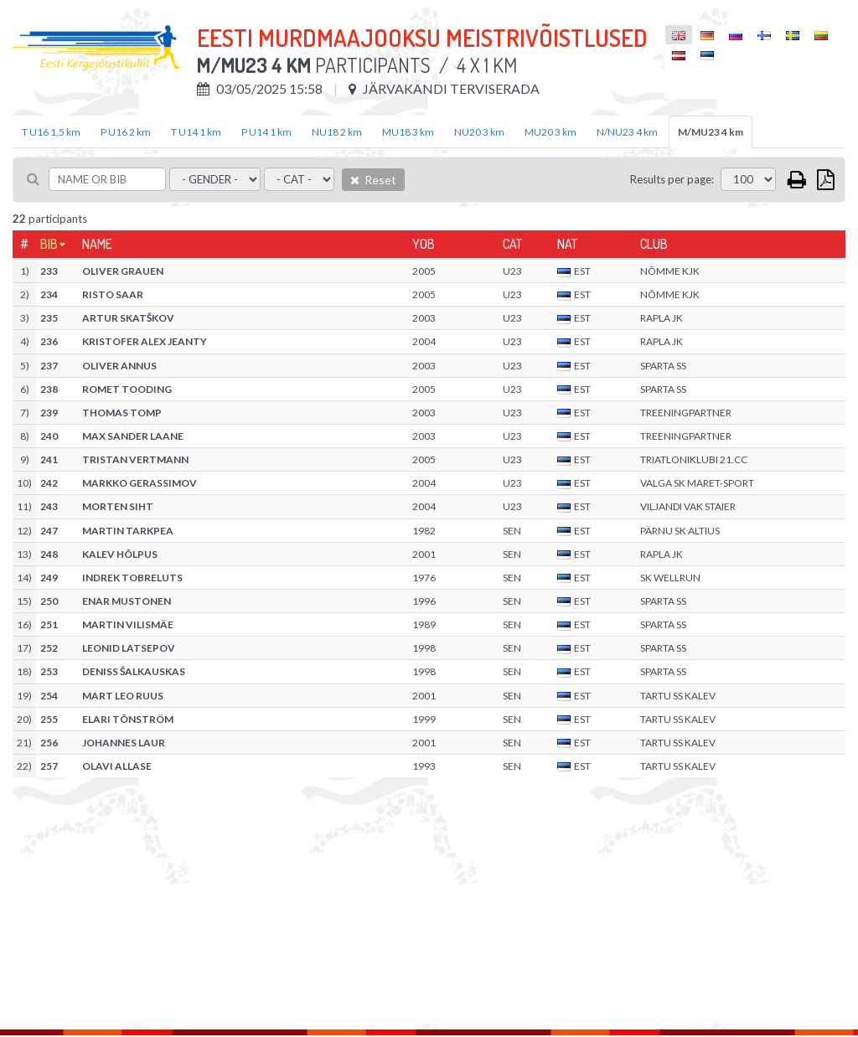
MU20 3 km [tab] (550, 132)
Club (654, 243)
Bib (49, 243)
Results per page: (672, 179)
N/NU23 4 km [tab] (627, 132)
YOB (423, 243)
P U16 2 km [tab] (126, 132)
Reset (373, 180)
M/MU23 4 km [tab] (710, 132)
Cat (512, 243)
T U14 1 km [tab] (196, 132)
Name (97, 243)
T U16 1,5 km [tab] (51, 132)
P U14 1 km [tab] (266, 132)
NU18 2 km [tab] (337, 132)
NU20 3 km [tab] (479, 132)
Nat (567, 243)
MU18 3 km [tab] (408, 132)
